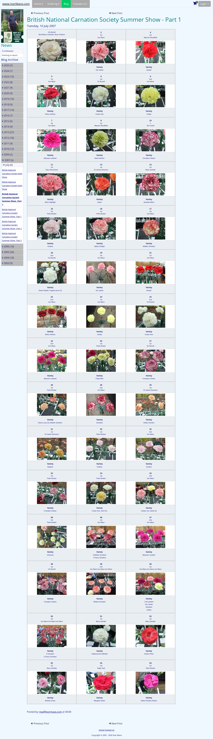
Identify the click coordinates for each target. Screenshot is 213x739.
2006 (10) (8, 246)
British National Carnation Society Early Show (12, 173)
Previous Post (40, 13)
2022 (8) (7, 82)
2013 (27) (8, 132)
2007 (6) (7, 160)
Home (38, 3)
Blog (66, 3)
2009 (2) (7, 154)
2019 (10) (8, 99)
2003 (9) (7, 263)
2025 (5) (7, 65)
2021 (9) (7, 87)
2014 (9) (7, 126)
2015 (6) (7, 121)
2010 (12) (8, 149)
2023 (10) (8, 76)
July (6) (8, 164)
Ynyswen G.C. (80, 3)
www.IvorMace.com (16, 4)
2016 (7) (7, 115)
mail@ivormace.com (50, 711)
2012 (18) (8, 137)
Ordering (53, 3)
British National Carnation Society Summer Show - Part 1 (12, 213)
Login (203, 3)
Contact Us (109, 730)
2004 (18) (8, 257)
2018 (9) (7, 104)
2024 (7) (7, 71)
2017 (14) (8, 110)
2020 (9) (7, 93)
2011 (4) (7, 143)
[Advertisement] (199, 52)
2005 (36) (8, 252)
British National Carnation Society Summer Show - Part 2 (12, 225)
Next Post (115, 13)
